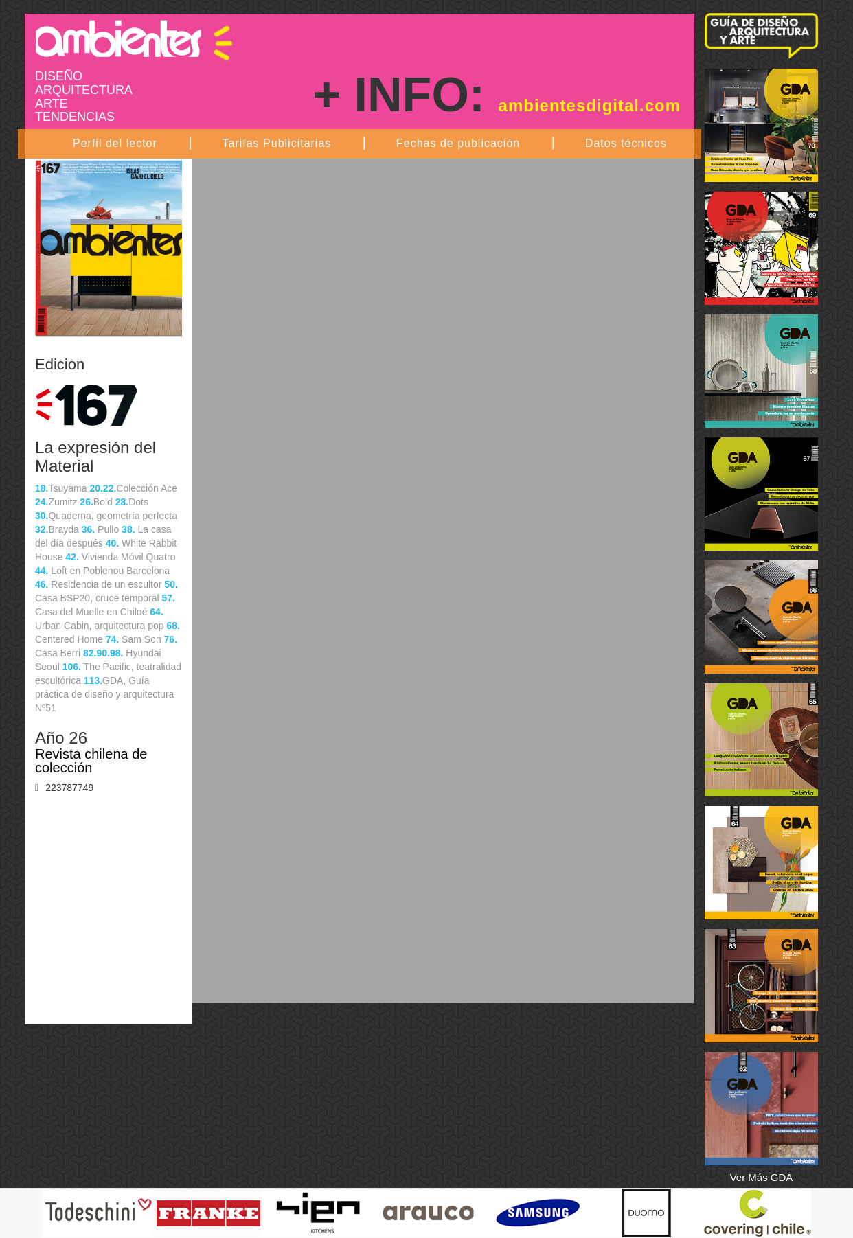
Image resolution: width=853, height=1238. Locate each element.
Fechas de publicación (458, 143)
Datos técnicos (626, 143)
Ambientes (134, 38)
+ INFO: (496, 95)
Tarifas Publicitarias (276, 143)
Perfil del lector (115, 143)
